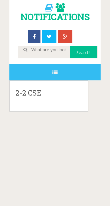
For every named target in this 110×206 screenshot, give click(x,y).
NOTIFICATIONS (55, 17)
